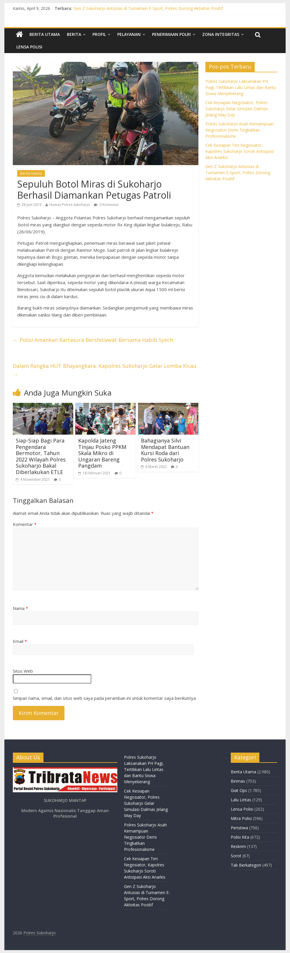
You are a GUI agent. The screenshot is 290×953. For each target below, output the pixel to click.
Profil (99, 34)
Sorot (236, 855)
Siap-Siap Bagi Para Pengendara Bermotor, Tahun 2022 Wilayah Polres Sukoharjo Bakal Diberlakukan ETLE (41, 456)
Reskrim (238, 846)
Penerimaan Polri (171, 34)
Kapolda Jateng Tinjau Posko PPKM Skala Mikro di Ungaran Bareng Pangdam (102, 453)
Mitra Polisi (241, 818)
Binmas (238, 781)
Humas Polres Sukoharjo (69, 204)
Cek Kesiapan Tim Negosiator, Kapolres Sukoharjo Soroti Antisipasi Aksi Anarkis (239, 151)
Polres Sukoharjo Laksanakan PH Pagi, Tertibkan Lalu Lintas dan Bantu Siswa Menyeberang (240, 87)
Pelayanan (129, 34)
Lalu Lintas (241, 799)
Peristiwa (239, 827)
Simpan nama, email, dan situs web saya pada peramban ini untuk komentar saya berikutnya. (105, 698)
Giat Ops (239, 790)
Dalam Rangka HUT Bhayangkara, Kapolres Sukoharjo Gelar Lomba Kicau (104, 370)
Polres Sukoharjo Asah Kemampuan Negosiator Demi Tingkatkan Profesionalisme (239, 130)
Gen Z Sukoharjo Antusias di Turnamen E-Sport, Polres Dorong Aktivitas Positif (148, 8)
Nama (20, 608)
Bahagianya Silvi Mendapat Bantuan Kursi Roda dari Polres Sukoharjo (165, 450)
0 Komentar (106, 204)
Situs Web (23, 671)
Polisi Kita (240, 837)
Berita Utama (44, 34)
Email (20, 641)
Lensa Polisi (29, 47)
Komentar (24, 524)
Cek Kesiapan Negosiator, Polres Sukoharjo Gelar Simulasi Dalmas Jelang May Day (236, 109)
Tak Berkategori (246, 865)
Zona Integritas (220, 34)
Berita (74, 34)
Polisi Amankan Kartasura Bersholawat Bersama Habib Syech (93, 339)
